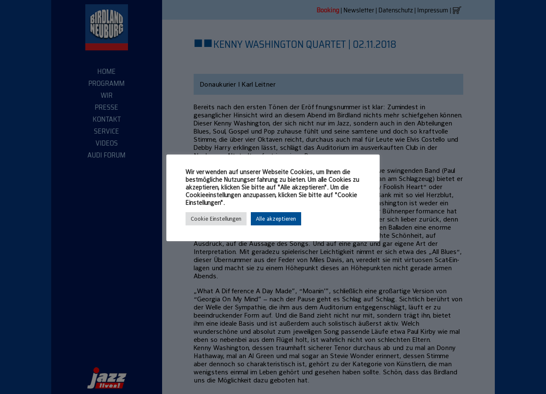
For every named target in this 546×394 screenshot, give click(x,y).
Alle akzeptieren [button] (276, 219)
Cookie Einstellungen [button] (216, 219)
